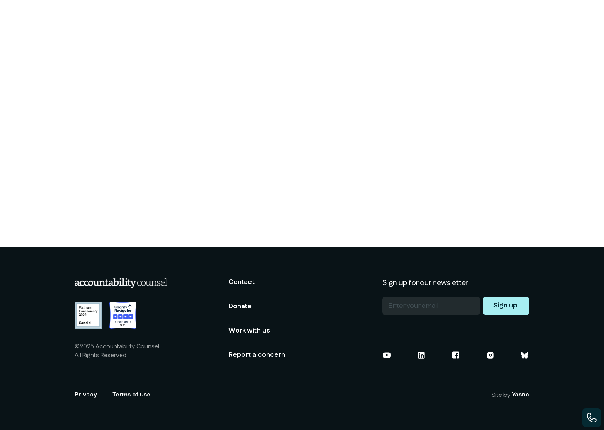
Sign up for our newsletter (425, 282)
